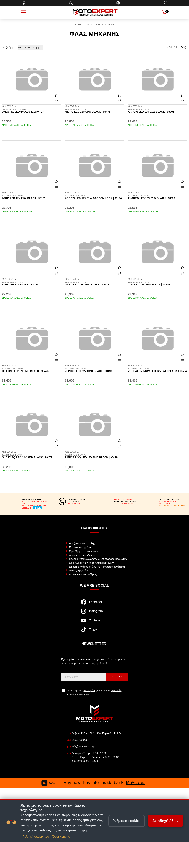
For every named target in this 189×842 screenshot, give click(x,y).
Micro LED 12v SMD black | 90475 (94, 110)
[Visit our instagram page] (94, 613)
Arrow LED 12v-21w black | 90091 (157, 110)
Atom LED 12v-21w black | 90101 (31, 197)
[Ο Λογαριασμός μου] (118, 3)
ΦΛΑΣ (111, 24)
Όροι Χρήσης (61, 836)
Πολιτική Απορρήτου (80, 547)
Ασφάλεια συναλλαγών (82, 555)
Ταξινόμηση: (10, 47)
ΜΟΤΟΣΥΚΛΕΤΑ (95, 24)
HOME (78, 24)
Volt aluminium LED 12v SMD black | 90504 (157, 370)
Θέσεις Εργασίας (78, 570)
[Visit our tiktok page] (94, 631)
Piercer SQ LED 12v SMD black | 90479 (94, 456)
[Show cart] (164, 12)
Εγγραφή (117, 676)
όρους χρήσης (90, 690)
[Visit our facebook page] (94, 603)
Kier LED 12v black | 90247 (31, 283)
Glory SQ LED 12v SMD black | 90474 (31, 456)
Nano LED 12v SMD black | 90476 (94, 283)
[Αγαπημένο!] (56, 95)
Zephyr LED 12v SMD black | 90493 (94, 370)
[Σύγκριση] (56, 100)
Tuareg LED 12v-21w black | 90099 (157, 197)
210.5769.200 (80, 739)
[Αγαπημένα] (165, 3)
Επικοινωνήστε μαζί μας (83, 574)
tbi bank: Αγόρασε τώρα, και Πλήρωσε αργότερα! (97, 566)
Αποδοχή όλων (165, 821)
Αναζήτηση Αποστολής (82, 543)
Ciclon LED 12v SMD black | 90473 (31, 370)
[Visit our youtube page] (94, 622)
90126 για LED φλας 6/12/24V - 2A (31, 110)
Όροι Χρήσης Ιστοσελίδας (83, 551)
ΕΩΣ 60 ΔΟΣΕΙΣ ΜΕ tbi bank (172, 505)
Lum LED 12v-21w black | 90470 (157, 283)
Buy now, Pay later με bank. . (94, 782)
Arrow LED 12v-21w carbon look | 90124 (94, 197)
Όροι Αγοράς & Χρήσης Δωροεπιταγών (91, 562)
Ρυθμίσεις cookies (126, 821)
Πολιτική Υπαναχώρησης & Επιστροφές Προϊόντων (98, 558)
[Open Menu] (24, 12)
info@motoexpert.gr (83, 746)
